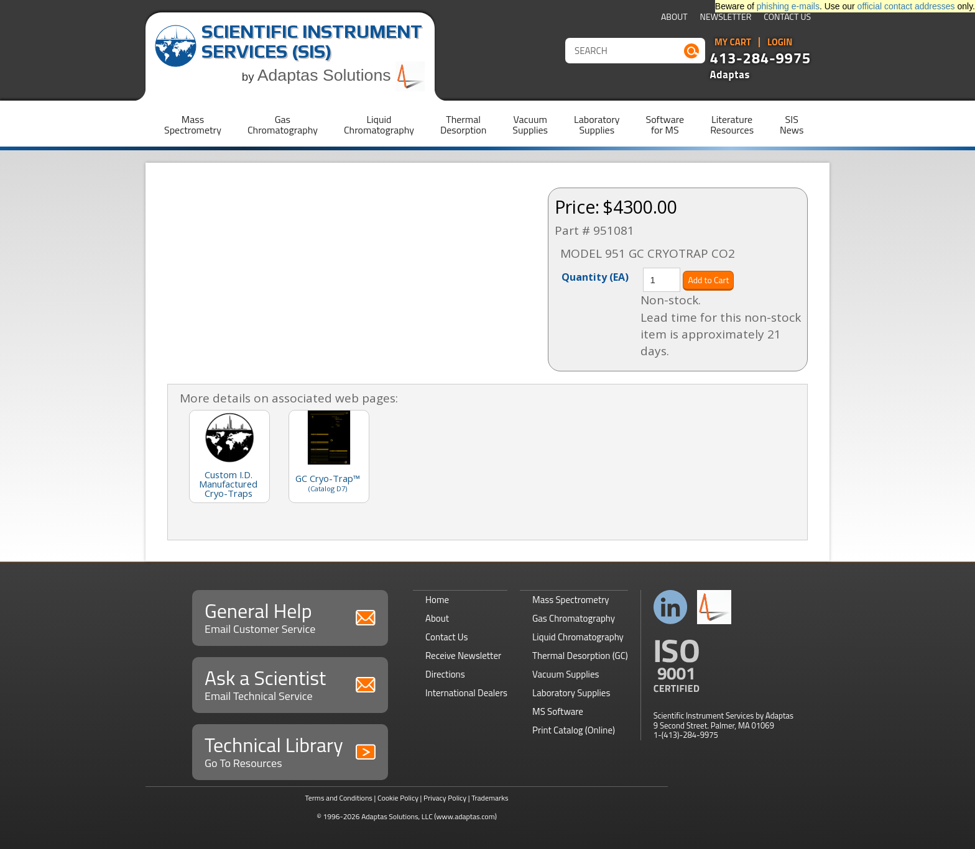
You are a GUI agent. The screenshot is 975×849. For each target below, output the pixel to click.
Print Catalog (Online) (573, 730)
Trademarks (489, 798)
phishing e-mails (788, 6)
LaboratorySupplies (596, 124)
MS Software (557, 711)
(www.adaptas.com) (465, 816)
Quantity (595, 276)
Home (437, 599)
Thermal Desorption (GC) (580, 655)
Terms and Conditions (338, 798)
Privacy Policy (444, 798)
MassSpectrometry (192, 124)
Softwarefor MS (665, 124)
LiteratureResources (732, 124)
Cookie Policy (397, 798)
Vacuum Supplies (565, 674)
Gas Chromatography (573, 618)
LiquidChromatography (379, 124)
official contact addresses (906, 6)
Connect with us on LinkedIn (671, 607)
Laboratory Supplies (571, 693)
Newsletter (726, 17)
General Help (290, 616)
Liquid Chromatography (578, 637)
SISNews (791, 124)
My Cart (732, 42)
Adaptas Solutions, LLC (397, 816)
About (674, 17)
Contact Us (787, 17)
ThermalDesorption (463, 124)
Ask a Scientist (290, 683)
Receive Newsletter (463, 655)
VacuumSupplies (530, 124)
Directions (445, 674)
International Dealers (466, 693)
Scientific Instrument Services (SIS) (311, 41)
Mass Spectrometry (570, 599)
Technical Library (290, 750)
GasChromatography (282, 124)
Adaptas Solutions (341, 75)
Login (780, 42)
